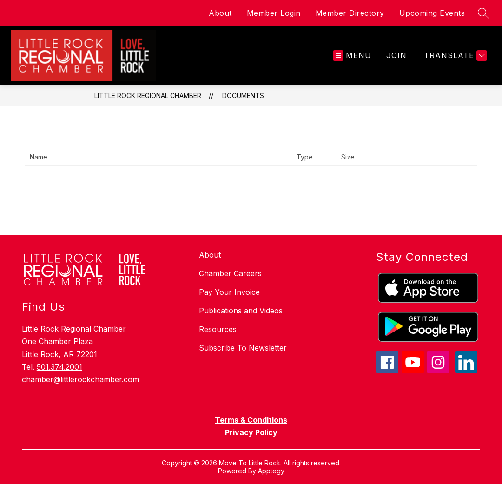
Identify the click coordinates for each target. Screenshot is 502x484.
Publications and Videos (241, 310)
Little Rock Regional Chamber (147, 95)
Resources (218, 329)
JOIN (396, 55)
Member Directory (350, 13)
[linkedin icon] (466, 370)
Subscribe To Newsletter (243, 347)
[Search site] (483, 13)
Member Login (274, 13)
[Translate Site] (454, 55)
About (220, 13)
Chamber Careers (230, 273)
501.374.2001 (59, 366)
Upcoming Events (432, 13)
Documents (243, 95)
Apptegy (271, 471)
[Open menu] (352, 55)
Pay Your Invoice (229, 292)
